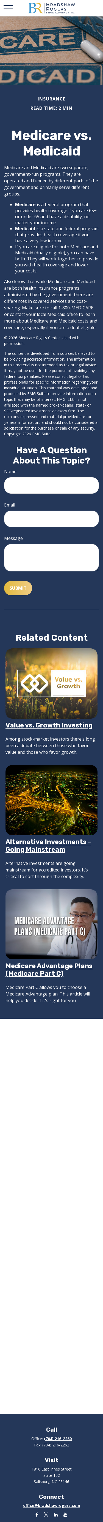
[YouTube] (65, 1514)
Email (9, 505)
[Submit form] (18, 588)
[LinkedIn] (56, 1514)
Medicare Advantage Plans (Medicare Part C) (49, 969)
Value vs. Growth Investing (49, 725)
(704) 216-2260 (58, 1438)
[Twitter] (46, 1514)
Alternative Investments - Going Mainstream (48, 845)
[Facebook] (36, 1514)
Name (10, 471)
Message (13, 538)
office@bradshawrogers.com (51, 1505)
